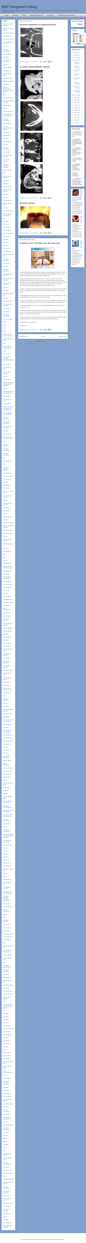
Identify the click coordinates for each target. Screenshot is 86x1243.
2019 (76, 110)
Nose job (5, 593)
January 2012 (76, 63)
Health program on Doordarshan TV (8, 392)
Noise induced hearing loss (7, 577)
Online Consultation (6, 609)
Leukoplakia (6, 485)
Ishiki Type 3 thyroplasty (6, 422)
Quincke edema (27, 203)
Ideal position (7, 403)
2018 (76, 107)
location (5, 1075)
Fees (4, 343)
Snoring (5, 753)
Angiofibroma (7, 70)
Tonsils (5, 873)
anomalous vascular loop (7, 966)
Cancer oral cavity (8, 111)
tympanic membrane (6, 1187)
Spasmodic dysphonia (6, 756)
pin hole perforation (6, 1110)
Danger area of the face (7, 176)
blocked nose (7, 977)
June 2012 (77, 78)
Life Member (6, 488)
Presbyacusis (7, 685)
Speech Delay (7, 760)
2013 (76, 95)
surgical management (7, 1163)
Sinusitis (5, 747)
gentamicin (6, 1040)
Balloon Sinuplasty (8, 81)
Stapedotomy (7, 777)
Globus (5, 388)
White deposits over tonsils (7, 951)
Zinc (4, 962)
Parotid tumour (7, 646)
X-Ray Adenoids (7, 955)
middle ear (6, 1090)
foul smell (5, 1037)
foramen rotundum (8, 1028)
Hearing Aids (6, 396)
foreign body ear (7, 1034)
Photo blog (50, 15)
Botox (4, 95)
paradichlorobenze (8, 1104)
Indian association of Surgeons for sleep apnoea (8, 408)
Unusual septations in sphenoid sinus (38, 24)
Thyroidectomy (7, 845)
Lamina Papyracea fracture (6, 468)
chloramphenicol (7, 991)
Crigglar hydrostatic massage (6, 165)
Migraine (5, 548)
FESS (4, 322)
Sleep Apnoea (7, 750)
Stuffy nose (6, 787)
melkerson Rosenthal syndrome (6, 1083)
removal (5, 1132)
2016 (76, 102)
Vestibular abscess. (6, 921)
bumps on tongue (8, 985)
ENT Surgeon (7, 230)
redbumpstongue (8, 1125)
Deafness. (6, 183)
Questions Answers (6, 699)
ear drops (5, 1013)
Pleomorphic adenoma (6, 661)
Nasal (4, 560)
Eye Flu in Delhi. (7, 319)
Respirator (6, 706)
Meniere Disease (8, 533)
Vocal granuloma (8, 937)
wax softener (6, 1214)
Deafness (5, 181)
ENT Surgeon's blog (19, 7)
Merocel (5, 536)
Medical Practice (8, 530)
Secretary (6, 727)
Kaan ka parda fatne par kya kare (8, 437)
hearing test (6, 1043)
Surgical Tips (6, 824)
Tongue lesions (7, 863)
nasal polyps (6, 1093)
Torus (4, 876)
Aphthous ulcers (7, 78)
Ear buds (5, 242)
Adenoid (5, 46)
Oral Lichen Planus (6, 619)
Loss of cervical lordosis (7, 496)
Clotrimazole (6, 135)
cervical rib (6, 988)
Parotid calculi (7, 643)
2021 (76, 115)
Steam (5, 780)
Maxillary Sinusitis (8, 523)
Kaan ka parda (7, 434)
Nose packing (7, 596)
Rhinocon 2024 (7, 714)
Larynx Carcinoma (8, 476)
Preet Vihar (6, 682)
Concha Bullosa (7, 141)
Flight (4, 351)
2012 (76, 60)
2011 (76, 57)
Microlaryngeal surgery (7, 540)
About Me (15, 15)
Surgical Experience (6, 820)
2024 (76, 122)
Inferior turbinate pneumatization (7, 413)
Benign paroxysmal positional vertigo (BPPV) (8, 89)
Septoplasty (6, 744)
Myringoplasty (7, 551)
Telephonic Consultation (6, 830)
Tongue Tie (6, 860)
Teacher (5, 827)
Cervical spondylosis (6, 119)
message (5, 1087)
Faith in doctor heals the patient (8, 335)
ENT (4, 218)
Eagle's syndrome (8, 233)
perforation (6, 1107)
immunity (5, 1046)
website (5, 1217)
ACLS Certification (8, 33)
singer (5, 1147)
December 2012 (77, 91)
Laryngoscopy (7, 473)
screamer (5, 1144)
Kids (4, 458)
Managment (6, 508)
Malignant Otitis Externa (7, 503)
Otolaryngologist (7, 628)
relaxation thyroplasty (6, 1128)
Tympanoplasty (7, 907)
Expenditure (6, 311)
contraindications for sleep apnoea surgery (8, 1006)
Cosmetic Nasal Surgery (7, 155)
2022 (76, 117)
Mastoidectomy (7, 516)
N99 (4, 557)
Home (6, 15)
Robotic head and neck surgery (8, 720)
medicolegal (6, 1078)
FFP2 (4, 328)
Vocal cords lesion (8, 934)
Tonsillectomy (7, 866)
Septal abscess (7, 735)
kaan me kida (7, 1055)
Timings (5, 848)
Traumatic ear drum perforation (8, 892)
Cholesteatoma (7, 123)
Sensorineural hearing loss (7, 731)
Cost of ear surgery (6, 160)
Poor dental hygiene (6, 666)
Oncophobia (6, 605)
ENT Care (6, 221)
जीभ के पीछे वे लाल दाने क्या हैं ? (7, 1226)
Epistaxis (5, 290)
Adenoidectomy (7, 54)
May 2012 (76, 74)
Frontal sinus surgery (6, 372)
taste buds (6, 1167)
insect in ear (6, 1052)
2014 (76, 97)
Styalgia (5, 793)
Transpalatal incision (6, 887)
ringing (5, 1138)
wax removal (6, 1206)
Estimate (5, 298)
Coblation (5, 138)
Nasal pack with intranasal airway (8, 567)
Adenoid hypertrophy (6, 50)
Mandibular (6, 510)
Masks (5, 513)
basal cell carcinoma (6, 970)
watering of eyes (7, 1203)
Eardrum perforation (6, 270)
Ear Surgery (6, 236)
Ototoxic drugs (7, 637)
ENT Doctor (6, 227)
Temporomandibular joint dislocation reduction (8, 836)
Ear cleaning (6, 248)
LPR (4, 464)
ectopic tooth (6, 1025)
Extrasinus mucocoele (6, 315)
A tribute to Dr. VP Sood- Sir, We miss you (40, 243)
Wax (4, 943)
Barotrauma (6, 84)
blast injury (6, 974)
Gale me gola (7, 379)
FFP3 (4, 331)
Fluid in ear (6, 354)
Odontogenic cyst (8, 599)
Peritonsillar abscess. (6, 654)
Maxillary (5, 519)
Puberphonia (6, 693)
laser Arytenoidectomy (8, 1071)
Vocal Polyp (6, 931)
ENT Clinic (6, 224)
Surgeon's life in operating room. (7, 815)
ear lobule (6, 1019)
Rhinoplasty (6, 717)
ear (4, 1010)
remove (5, 1135)
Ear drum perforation (6, 259)
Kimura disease (7, 461)
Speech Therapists (6, 764)
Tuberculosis (6, 903)
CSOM (5, 108)
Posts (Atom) (46, 341)
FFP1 (4, 325)
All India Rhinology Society (77, 133)
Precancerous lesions (7, 678)
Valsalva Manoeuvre (6, 910)
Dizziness (6, 208)
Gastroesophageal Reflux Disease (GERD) (8, 384)
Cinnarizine (6, 132)
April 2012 (77, 70)
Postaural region (7, 670)
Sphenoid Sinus (7, 771)
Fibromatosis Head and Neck (7, 347)
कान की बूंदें (5, 1220)
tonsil (4, 1176)
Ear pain (5, 266)
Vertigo (5, 914)
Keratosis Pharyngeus (6, 449)
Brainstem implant (8, 98)
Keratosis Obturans (5, 445)
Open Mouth (6, 613)
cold (4, 1001)
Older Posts (62, 336)
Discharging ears (8, 200)
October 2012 (76, 87)
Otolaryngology (7, 631)
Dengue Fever (7, 186)
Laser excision (7, 479)
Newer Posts (24, 336)
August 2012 (76, 83)
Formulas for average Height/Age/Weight (8, 359)
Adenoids (5, 57)
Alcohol (5, 64)
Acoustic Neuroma (8, 39)
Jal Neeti (5, 431)
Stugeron (5, 790)
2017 (76, 105)
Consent (5, 144)
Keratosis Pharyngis (6, 454)
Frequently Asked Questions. (67, 15)
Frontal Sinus (7, 364)
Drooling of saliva (8, 211)
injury (4, 1049)
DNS (4, 173)
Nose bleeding (7, 587)
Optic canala (6, 616)
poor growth (6, 1114)
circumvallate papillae (7, 997)
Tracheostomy (7, 879)
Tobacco (5, 854)
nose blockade (7, 1096)
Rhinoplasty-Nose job (36, 15)
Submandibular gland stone (7, 801)
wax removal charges (6, 1210)
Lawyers (5, 482)
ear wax (5, 1022)
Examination (6, 308)
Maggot (5, 500)
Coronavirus (6, 152)
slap (4, 1150)
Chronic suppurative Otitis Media (8, 128)
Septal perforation (8, 741)
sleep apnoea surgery (7, 1154)
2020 (76, 112)
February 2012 (76, 67)
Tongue (5, 857)
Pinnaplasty (6, 658)
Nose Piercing (7, 581)
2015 (76, 100)
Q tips (4, 696)
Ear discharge (7, 251)
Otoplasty (5, 634)
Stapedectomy (7, 774)
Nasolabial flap (7, 571)
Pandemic (6, 640)
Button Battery (7, 105)
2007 (76, 52)
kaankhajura (6, 1058)
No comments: (34, 61)
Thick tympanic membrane (7, 841)
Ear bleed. (6, 239)
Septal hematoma (8, 738)
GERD (5, 376)
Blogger (63, 1239)
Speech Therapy (7, 768)
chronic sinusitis (7, 994)
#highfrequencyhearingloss (8, 24)
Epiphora (5, 287)
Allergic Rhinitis (7, 67)
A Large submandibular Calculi (34, 67)
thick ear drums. (7, 1170)
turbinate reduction (8, 1179)
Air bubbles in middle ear (7, 60)
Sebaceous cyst (7, 724)
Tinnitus (5, 851)
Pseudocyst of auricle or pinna (7, 689)
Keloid (5, 441)
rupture (5, 1141)
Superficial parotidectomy (7, 806)
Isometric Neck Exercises (7, 427)
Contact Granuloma (6, 148)
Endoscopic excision (6, 283)
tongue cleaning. (8, 1173)
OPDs (24, 15)
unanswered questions (6, 1192)
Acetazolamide (7, 36)
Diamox (5, 197)
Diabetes (5, 194)
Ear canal (5, 245)
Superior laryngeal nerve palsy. (8, 811)
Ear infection (6, 263)
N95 (4, 554)
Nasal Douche (7, 563)
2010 (76, 55)
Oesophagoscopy (8, 602)
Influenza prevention (6, 418)
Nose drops (6, 590)
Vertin (4, 917)
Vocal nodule (6, 940)
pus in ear (6, 1122)
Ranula (5, 703)
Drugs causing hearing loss (7, 214)
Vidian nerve (6, 925)
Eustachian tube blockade (7, 304)
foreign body (6, 1031)
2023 (76, 120)
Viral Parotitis (7, 928)
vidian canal (6, 1196)
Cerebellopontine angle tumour (8, 115)
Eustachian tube (7, 301)
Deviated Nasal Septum (7, 190)
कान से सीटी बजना (7, 1223)
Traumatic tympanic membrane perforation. (6, 898)
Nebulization (6, 574)
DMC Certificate (7, 170)
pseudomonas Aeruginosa (7, 1118)
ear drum (5, 1016)
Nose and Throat (8, 584)
